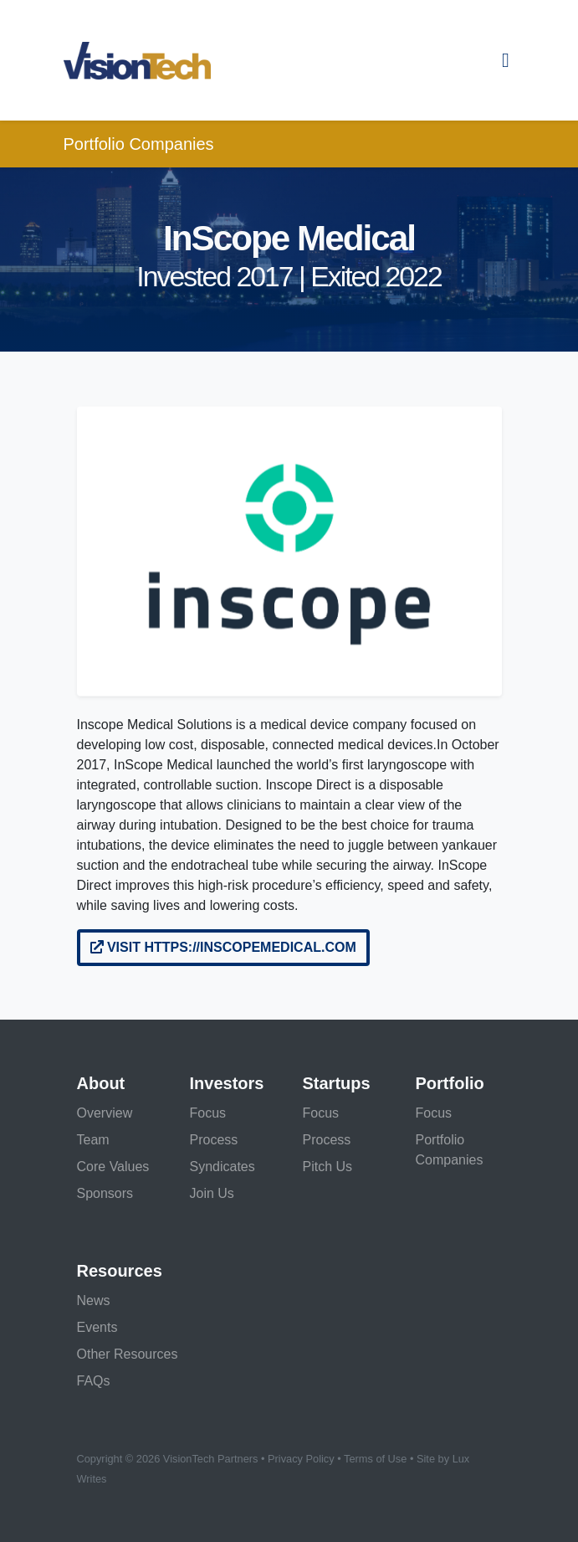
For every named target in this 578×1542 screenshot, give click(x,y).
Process (214, 1140)
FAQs (93, 1381)
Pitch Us (328, 1166)
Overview (105, 1113)
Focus (208, 1113)
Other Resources (127, 1354)
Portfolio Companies (139, 144)
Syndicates (222, 1166)
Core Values (113, 1166)
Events (97, 1327)
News (93, 1300)
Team (93, 1140)
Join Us (212, 1193)
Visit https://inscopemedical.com (223, 947)
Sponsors (105, 1193)
